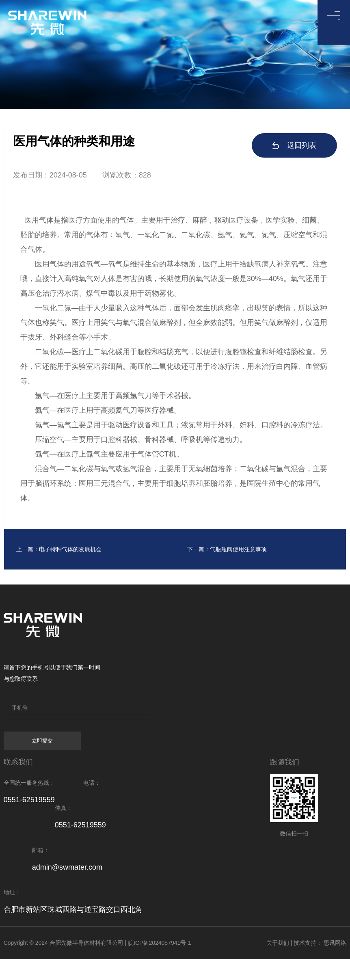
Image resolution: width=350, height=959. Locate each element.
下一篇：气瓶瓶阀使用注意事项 (227, 549)
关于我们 (277, 943)
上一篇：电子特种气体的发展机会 (59, 549)
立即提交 (42, 741)
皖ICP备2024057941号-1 (159, 943)
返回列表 (294, 145)
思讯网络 (335, 943)
